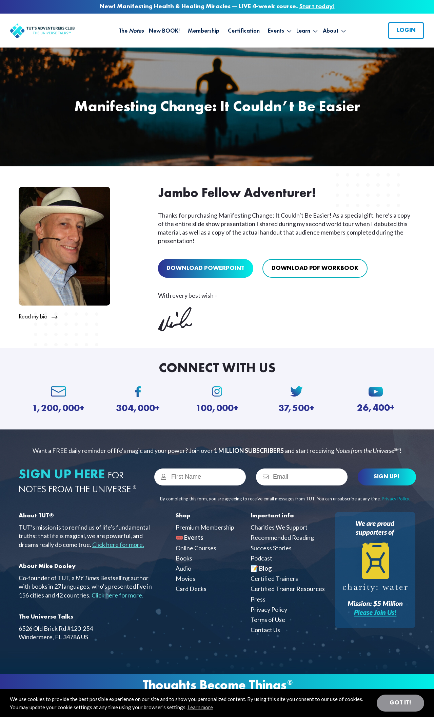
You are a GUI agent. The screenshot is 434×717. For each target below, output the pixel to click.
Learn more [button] (200, 707)
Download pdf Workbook (315, 268)
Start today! (317, 6)
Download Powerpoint (205, 268)
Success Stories (271, 548)
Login (406, 30)
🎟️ (189, 537)
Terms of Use (268, 619)
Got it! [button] (400, 703)
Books (184, 558)
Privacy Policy (269, 609)
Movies (185, 578)
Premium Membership (205, 527)
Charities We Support (279, 527)
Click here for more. (118, 544)
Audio (183, 568)
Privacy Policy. (396, 498)
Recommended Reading (282, 537)
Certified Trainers (274, 578)
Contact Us (265, 629)
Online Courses (196, 548)
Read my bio (33, 317)
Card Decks (191, 588)
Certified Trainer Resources (288, 588)
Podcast (261, 558)
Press (258, 599)
